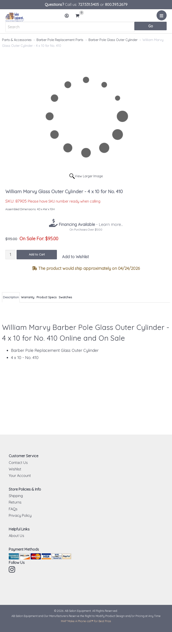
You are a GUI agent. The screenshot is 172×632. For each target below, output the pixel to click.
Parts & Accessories (17, 40)
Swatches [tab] (65, 297)
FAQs (13, 509)
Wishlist (15, 469)
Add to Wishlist (75, 256)
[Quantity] (10, 254)
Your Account (20, 475)
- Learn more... (90, 224)
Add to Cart (37, 254)
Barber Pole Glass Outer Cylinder (113, 40)
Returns (15, 502)
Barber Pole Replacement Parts (60, 40)
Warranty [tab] (27, 297)
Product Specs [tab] (46, 297)
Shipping (16, 495)
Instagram (12, 569)
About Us (16, 535)
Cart (79, 15)
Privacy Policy (20, 515)
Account (68, 17)
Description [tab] (11, 297)
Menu (162, 17)
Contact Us (18, 462)
